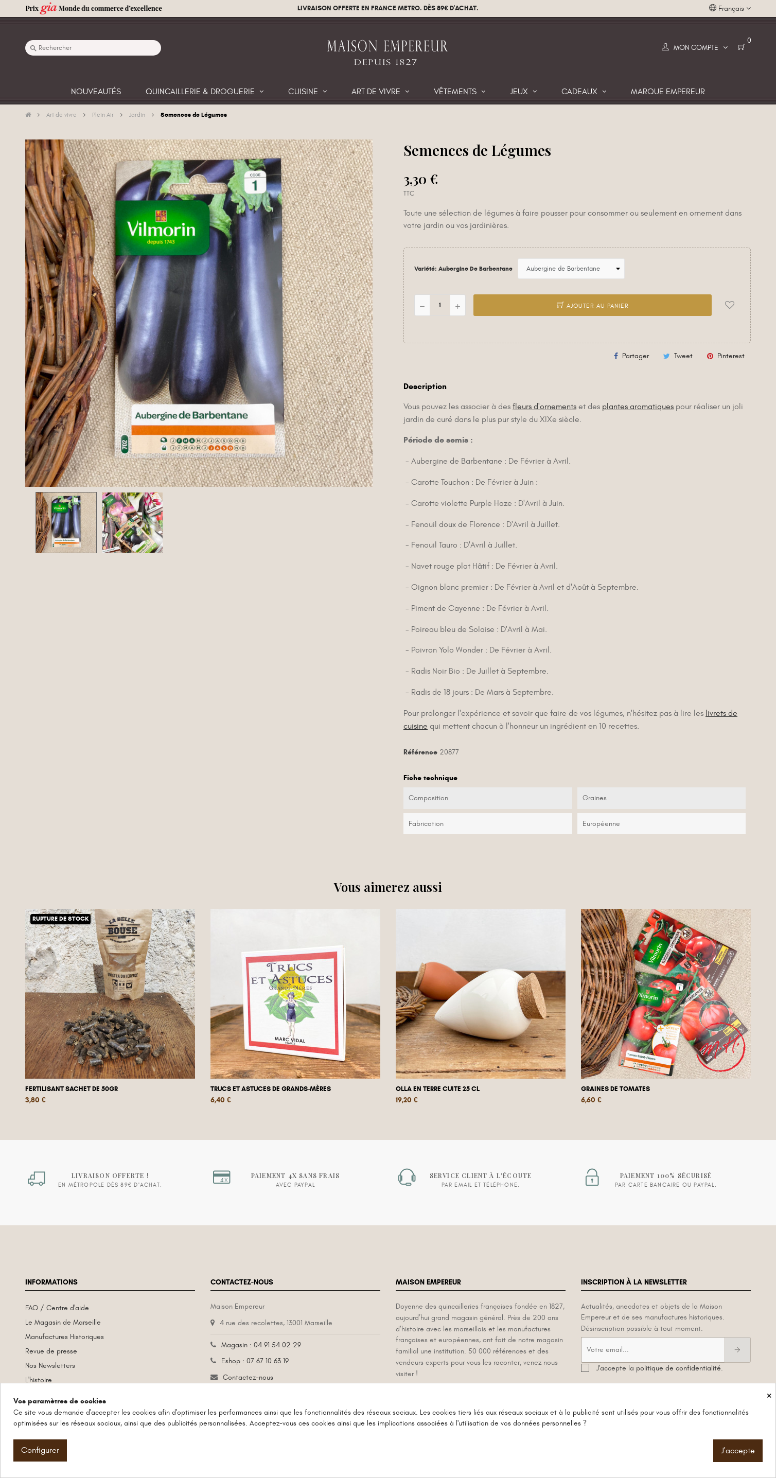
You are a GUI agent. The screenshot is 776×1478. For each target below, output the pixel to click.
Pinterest (731, 355)
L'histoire (38, 1380)
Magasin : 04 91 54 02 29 (261, 1345)
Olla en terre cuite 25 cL (438, 1089)
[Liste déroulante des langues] (730, 8)
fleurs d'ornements (544, 406)
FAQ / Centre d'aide (57, 1308)
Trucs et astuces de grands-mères (270, 1089)
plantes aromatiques (638, 406)
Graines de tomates (615, 1089)
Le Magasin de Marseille (63, 1322)
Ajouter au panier (593, 305)
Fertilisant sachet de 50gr (71, 1089)
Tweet (683, 355)
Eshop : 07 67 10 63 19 (255, 1361)
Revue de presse (51, 1351)
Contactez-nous (248, 1377)
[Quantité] (440, 305)
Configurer (40, 1450)
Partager (635, 355)
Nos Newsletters (50, 1365)
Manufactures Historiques (64, 1336)
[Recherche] (93, 48)
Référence (420, 752)
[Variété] (571, 268)
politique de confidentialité (678, 1368)
